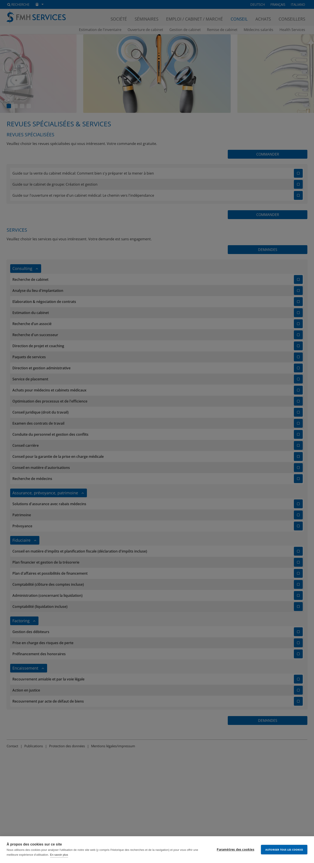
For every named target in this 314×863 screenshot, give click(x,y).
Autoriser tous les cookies (284, 849)
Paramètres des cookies (235, 849)
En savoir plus (59, 854)
